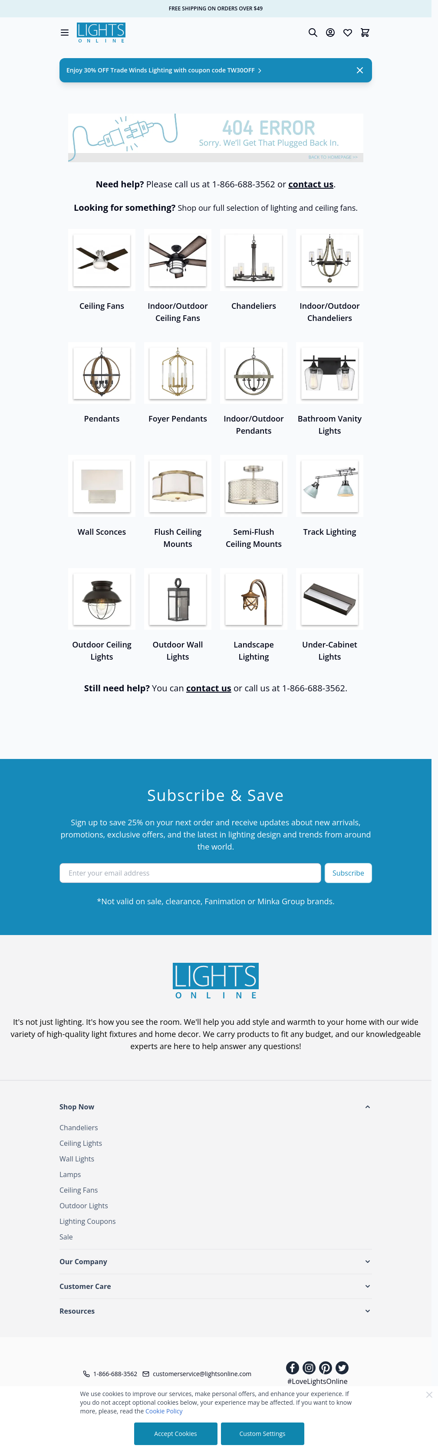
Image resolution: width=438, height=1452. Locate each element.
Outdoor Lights (83, 1205)
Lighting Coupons (87, 1221)
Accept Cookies (175, 1433)
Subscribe (348, 873)
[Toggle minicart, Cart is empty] (365, 32)
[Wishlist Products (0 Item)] (348, 32)
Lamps (70, 1174)
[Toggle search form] (313, 32)
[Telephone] (110, 1374)
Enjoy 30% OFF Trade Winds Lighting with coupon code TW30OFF (164, 70)
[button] (215, 1107)
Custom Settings (263, 1433)
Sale (66, 1237)
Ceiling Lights (80, 1143)
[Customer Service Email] (196, 1374)
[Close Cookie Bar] (429, 1395)
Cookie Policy (164, 1411)
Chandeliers (78, 1127)
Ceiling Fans (78, 1190)
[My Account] (330, 32)
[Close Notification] (360, 70)
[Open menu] (64, 32)
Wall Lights (76, 1159)
